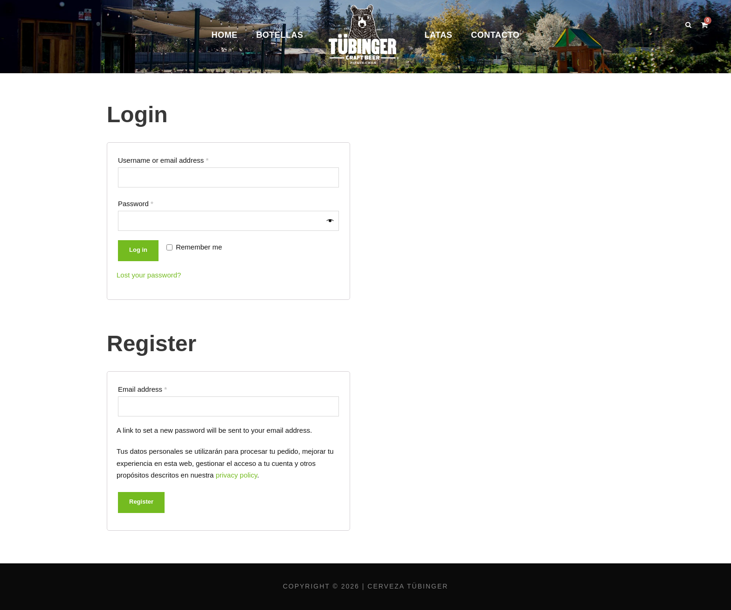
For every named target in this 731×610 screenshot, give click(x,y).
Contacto (495, 35)
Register (141, 501)
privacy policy (236, 475)
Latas (438, 35)
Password (135, 204)
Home (224, 35)
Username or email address (163, 160)
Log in (138, 249)
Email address (142, 389)
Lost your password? (149, 275)
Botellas (279, 35)
